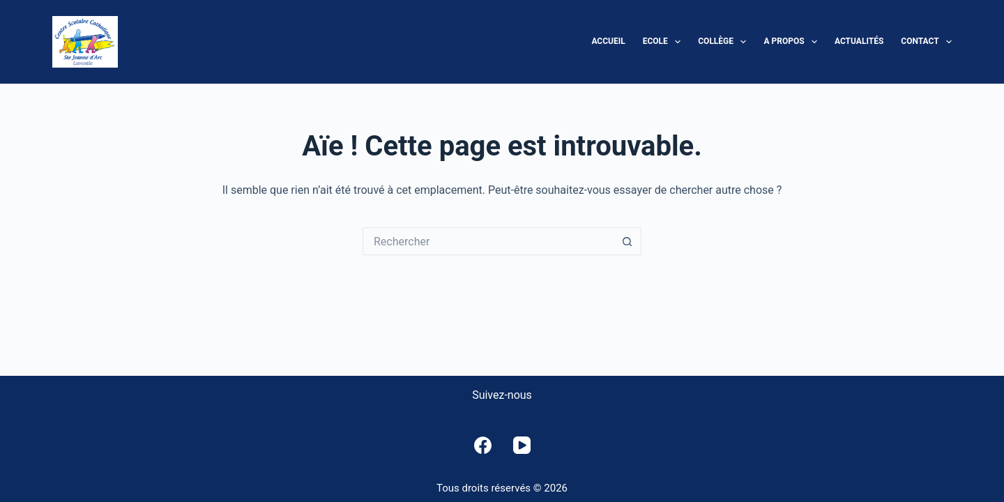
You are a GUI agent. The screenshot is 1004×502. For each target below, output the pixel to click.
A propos (793, 41)
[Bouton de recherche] (627, 241)
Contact (926, 41)
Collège (725, 41)
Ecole (665, 41)
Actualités (859, 41)
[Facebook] (483, 445)
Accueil (608, 41)
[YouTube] (522, 445)
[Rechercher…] (488, 241)
